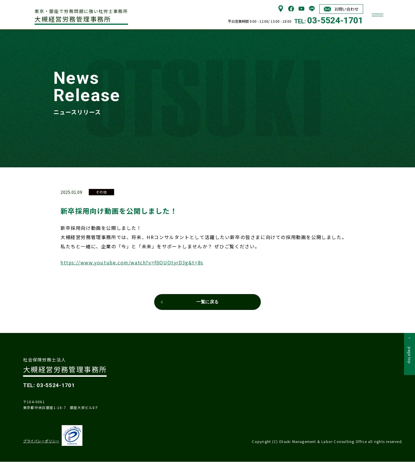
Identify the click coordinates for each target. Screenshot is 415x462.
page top (409, 357)
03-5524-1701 (335, 20)
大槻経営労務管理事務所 (82, 15)
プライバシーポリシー (41, 441)
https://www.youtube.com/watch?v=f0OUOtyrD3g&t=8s (132, 261)
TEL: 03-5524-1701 (49, 385)
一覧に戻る (207, 302)
